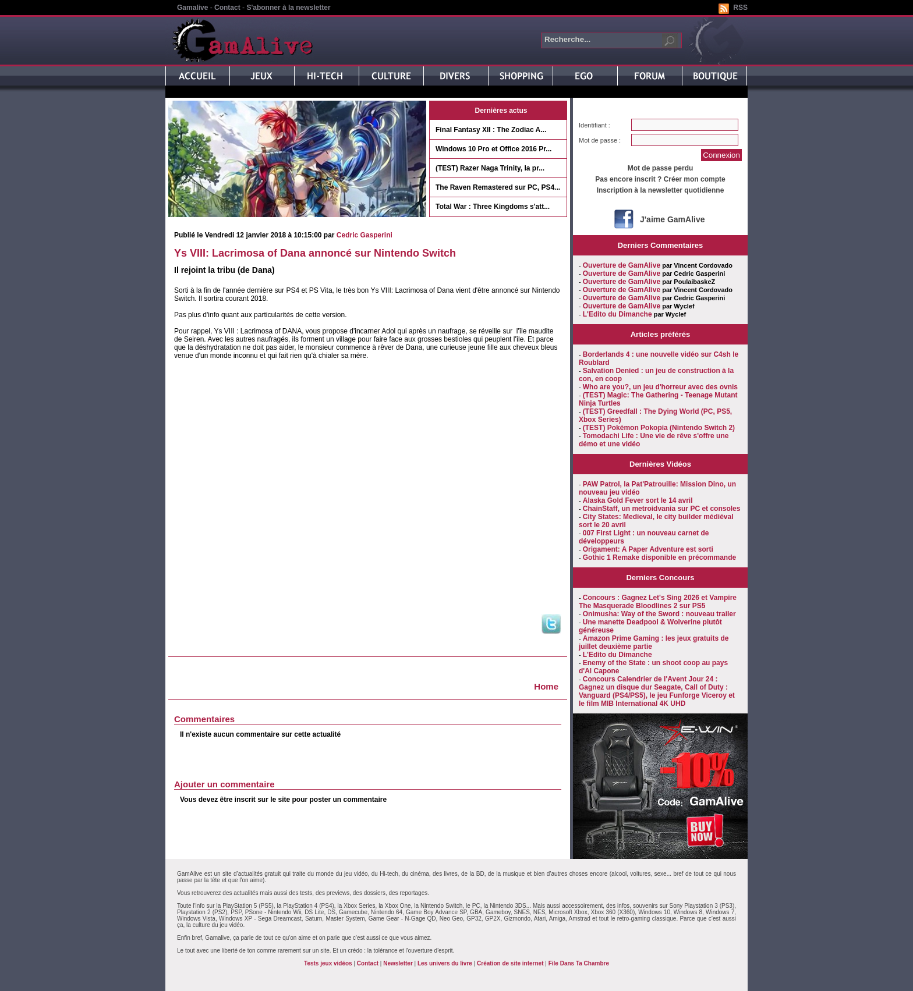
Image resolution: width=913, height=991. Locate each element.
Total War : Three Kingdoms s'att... (493, 207)
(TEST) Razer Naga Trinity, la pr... (490, 168)
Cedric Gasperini (364, 235)
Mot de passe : (600, 140)
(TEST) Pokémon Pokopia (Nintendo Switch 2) (659, 428)
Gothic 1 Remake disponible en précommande (659, 557)
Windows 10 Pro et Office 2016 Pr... (493, 149)
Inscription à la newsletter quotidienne (660, 190)
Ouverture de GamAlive (621, 265)
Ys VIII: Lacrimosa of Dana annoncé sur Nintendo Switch (315, 253)
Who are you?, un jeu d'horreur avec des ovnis (660, 387)
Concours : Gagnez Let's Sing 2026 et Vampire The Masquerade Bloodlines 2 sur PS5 (658, 602)
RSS (740, 7)
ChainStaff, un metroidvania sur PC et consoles (662, 509)
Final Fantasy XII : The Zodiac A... (491, 130)
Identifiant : (594, 125)
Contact (227, 7)
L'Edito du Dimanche (617, 314)
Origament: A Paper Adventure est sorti (648, 549)
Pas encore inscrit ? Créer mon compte (660, 179)
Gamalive (192, 7)
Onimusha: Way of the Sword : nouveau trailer (659, 614)
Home (546, 686)
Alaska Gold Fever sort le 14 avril (638, 500)
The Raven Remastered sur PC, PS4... (498, 187)
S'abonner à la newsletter (288, 7)
